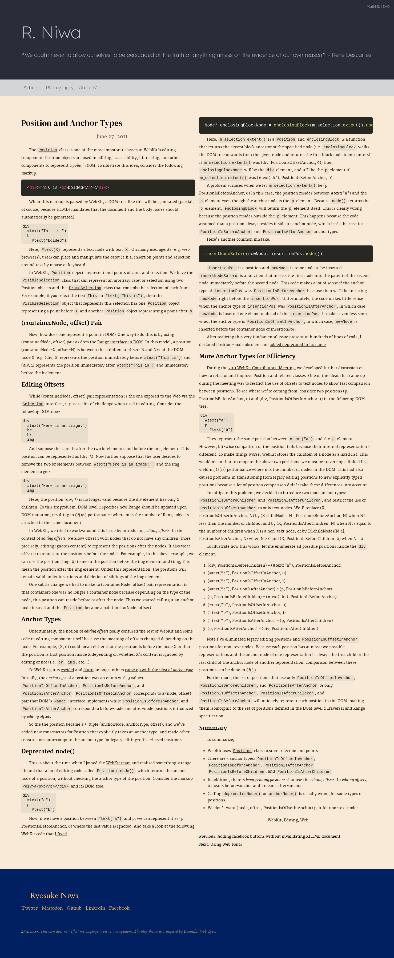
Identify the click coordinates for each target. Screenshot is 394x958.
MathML (373, 6)
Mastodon (52, 908)
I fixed (61, 834)
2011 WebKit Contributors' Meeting (261, 368)
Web (304, 820)
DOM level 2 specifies (98, 507)
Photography (60, 87)
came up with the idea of (159, 670)
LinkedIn (95, 908)
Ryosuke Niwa (54, 895)
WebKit (275, 820)
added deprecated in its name (298, 344)
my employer (90, 931)
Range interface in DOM (120, 342)
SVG (386, 6)
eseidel (67, 670)
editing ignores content (63, 546)
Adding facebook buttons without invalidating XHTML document (279, 836)
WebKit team (118, 763)
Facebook (119, 908)
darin (88, 670)
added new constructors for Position (55, 732)
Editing (291, 820)
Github (74, 908)
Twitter (29, 908)
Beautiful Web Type (199, 931)
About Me (89, 87)
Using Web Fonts (226, 844)
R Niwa (51, 32)
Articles (32, 87)
